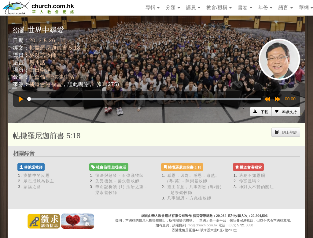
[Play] (21, 99)
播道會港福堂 (45, 84)
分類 (173, 7)
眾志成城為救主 (39, 181)
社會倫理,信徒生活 (52, 77)
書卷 (245, 7)
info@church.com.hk (202, 225)
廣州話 (37, 62)
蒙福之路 (32, 186)
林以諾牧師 (43, 55)
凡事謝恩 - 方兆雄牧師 (189, 198)
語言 (285, 7)
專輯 (152, 7)
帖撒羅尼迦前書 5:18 (54, 48)
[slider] (144, 99)
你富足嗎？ (250, 181)
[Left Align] (285, 111)
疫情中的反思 (37, 175)
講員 (193, 7)
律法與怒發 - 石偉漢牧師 (119, 175)
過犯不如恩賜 (252, 175)
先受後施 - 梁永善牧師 (117, 181)
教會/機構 (219, 7)
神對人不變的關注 (256, 186)
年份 (265, 7)
